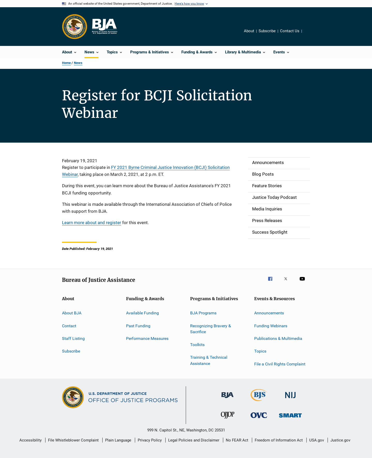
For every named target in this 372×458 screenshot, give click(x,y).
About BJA (71, 312)
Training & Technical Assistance (208, 360)
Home (66, 63)
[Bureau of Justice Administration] (227, 399)
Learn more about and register (91, 222)
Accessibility (30, 440)
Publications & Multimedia (278, 338)
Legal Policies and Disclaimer (193, 440)
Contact (69, 325)
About (249, 31)
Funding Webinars (270, 325)
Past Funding (138, 325)
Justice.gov (340, 440)
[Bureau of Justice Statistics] (259, 402)
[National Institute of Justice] (290, 399)
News (78, 63)
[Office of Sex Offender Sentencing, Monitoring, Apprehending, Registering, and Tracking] (290, 418)
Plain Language (118, 440)
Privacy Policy (150, 440)
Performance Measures (147, 338)
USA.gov (316, 440)
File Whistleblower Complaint (73, 440)
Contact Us (289, 31)
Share (310, 34)
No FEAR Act (237, 440)
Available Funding (142, 312)
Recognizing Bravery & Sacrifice (210, 328)
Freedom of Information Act (279, 440)
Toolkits (197, 344)
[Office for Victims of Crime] (259, 419)
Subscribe (267, 31)
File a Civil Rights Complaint (279, 364)
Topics (260, 351)
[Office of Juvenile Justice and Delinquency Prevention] (227, 419)
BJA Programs (203, 312)
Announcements (269, 312)
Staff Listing (73, 338)
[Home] (104, 26)
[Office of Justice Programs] (74, 26)
